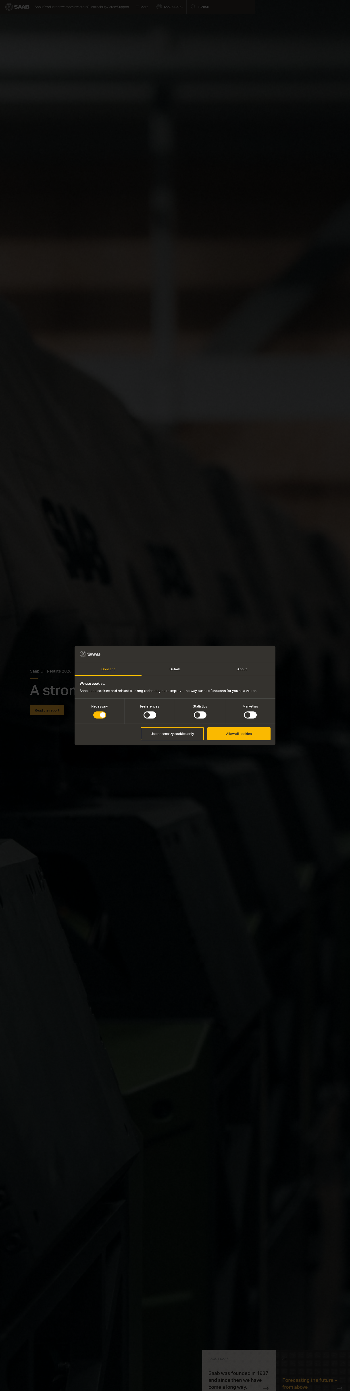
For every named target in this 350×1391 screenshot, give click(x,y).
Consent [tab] (108, 669)
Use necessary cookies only (172, 733)
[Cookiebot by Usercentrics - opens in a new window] (251, 654)
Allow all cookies (239, 733)
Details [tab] (175, 669)
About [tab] (242, 669)
